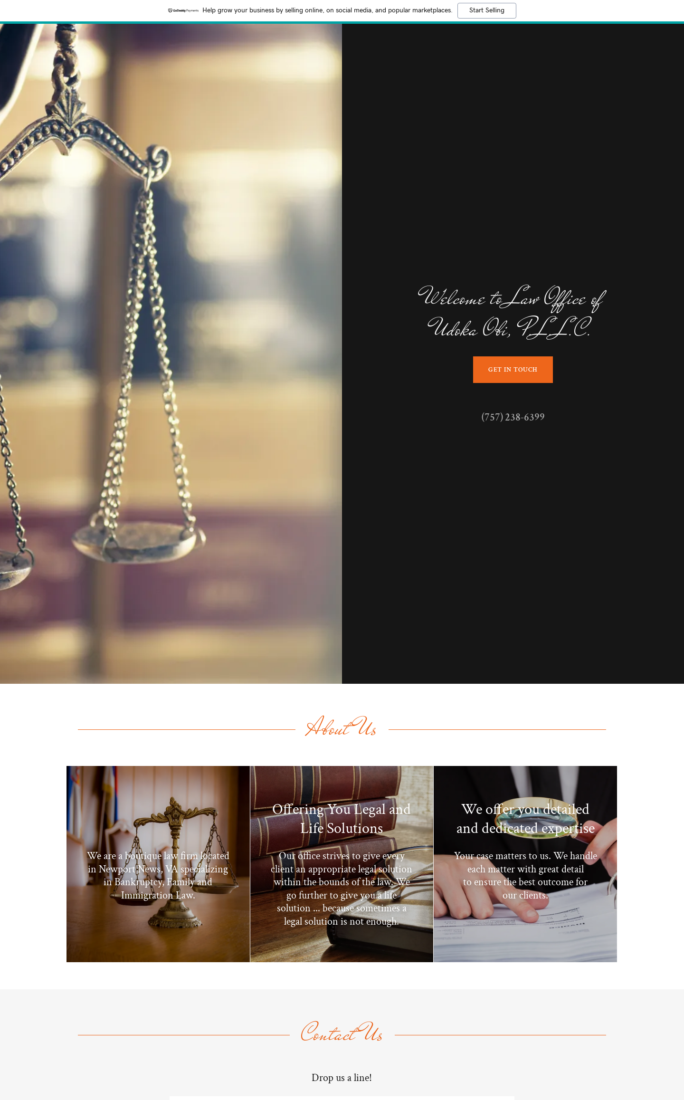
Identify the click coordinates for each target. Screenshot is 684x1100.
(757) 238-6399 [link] (513, 417)
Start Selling (486, 10)
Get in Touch (513, 369)
